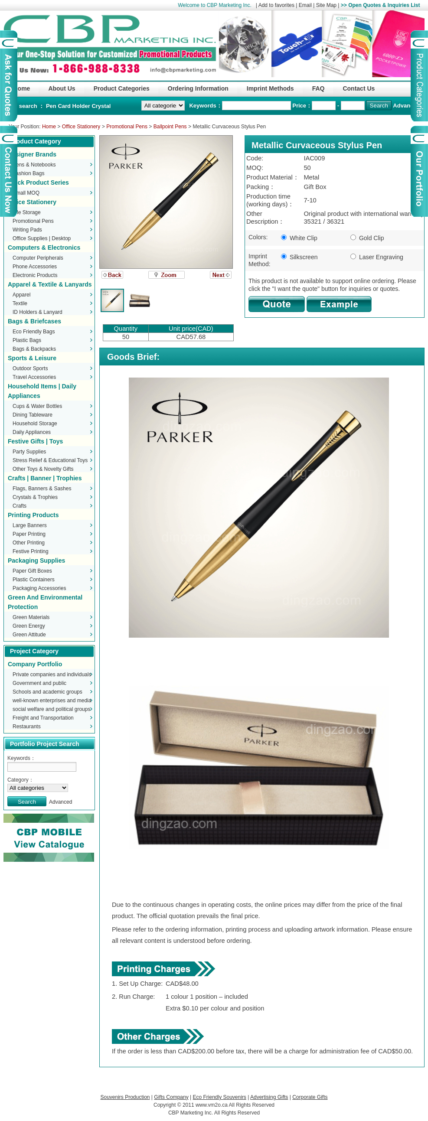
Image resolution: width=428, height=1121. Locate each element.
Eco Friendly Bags (34, 332)
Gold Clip (367, 238)
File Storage (27, 212)
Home (49, 127)
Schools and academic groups (47, 692)
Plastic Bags (27, 340)
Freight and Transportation (43, 718)
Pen (52, 106)
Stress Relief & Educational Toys (50, 460)
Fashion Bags (28, 173)
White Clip (299, 238)
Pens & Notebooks (34, 165)
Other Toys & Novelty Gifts (43, 469)
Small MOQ (26, 193)
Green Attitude (29, 635)
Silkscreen (299, 257)
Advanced (406, 105)
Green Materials (31, 617)
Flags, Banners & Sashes (42, 489)
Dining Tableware (32, 415)
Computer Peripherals (38, 258)
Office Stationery (81, 127)
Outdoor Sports (30, 368)
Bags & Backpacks (34, 349)
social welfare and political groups (51, 709)
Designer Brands (32, 154)
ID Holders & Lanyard (37, 312)
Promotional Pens (126, 127)
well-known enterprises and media (52, 700)
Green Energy (29, 626)
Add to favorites (276, 5)
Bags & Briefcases (34, 321)
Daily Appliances (32, 432)
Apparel (21, 295)
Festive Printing (31, 551)
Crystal (101, 106)
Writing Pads (27, 230)
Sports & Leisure (32, 358)
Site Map (326, 5)
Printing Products (33, 515)
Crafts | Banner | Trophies (45, 478)
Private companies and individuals (52, 674)
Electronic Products (35, 275)
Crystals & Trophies (35, 497)
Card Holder (74, 106)
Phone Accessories (35, 267)
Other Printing (29, 543)
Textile (20, 303)
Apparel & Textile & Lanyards (49, 284)
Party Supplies (29, 452)
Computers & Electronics (44, 247)
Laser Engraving (376, 257)
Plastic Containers (34, 580)
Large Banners (30, 525)
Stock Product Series (38, 182)
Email (305, 5)
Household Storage (35, 423)
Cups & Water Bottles (37, 406)
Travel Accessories (34, 377)
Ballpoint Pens (170, 127)
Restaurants (27, 726)
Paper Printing (29, 534)
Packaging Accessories (39, 588)
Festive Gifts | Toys (35, 441)
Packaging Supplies (36, 560)
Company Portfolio (35, 664)
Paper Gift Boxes (32, 571)
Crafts (19, 506)
